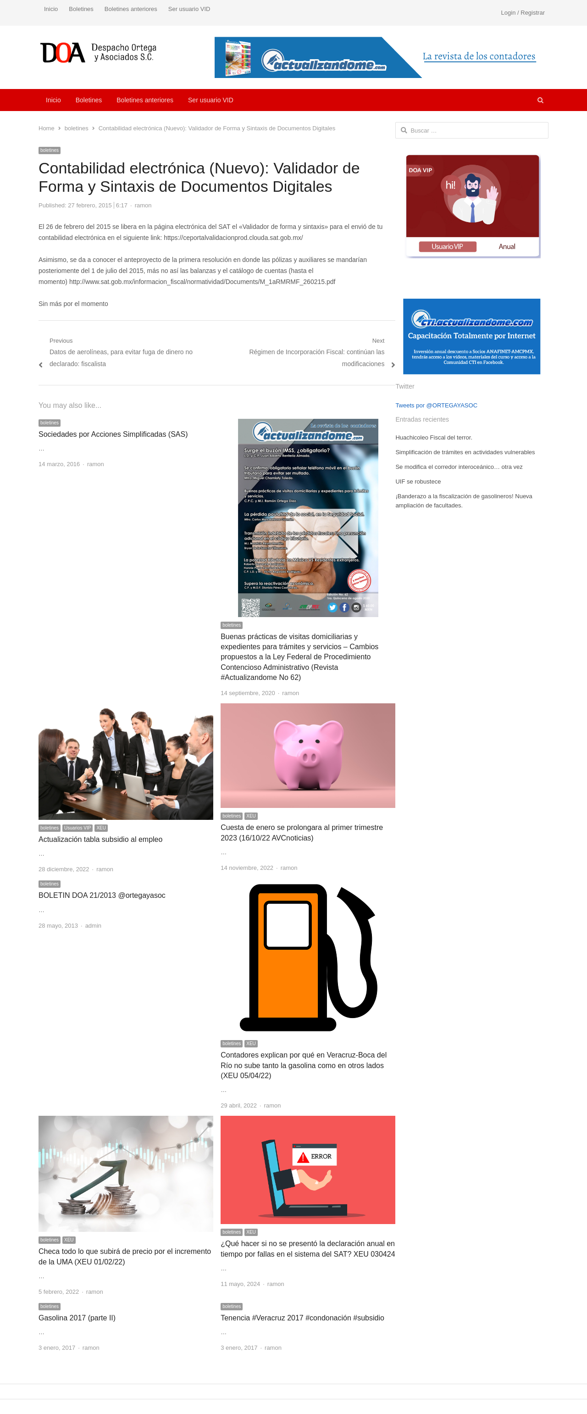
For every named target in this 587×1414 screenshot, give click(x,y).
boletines (49, 150)
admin (93, 925)
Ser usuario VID (189, 9)
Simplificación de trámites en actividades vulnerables (465, 452)
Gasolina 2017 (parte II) (77, 1318)
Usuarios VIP (77, 827)
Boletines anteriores (131, 9)
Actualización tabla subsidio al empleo (100, 839)
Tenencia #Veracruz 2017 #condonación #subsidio (302, 1318)
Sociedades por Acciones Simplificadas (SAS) (113, 434)
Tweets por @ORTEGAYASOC (436, 405)
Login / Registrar (523, 12)
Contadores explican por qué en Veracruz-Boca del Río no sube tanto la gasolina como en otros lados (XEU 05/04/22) (304, 1065)
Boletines (81, 9)
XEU (101, 827)
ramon (143, 205)
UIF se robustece (418, 481)
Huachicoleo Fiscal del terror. (433, 437)
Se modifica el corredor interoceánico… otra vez (458, 466)
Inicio (51, 9)
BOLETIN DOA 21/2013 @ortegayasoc (102, 895)
